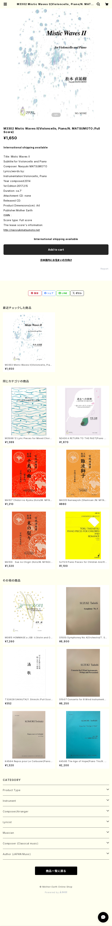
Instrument (9, 800)
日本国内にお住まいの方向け (56, 260)
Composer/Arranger (15, 811)
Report (104, 268)
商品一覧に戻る (56, 871)
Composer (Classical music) (21, 843)
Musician (8, 832)
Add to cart (56, 249)
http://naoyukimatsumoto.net (22, 229)
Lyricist (7, 822)
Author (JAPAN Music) (17, 854)
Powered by (56, 892)
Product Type (12, 790)
